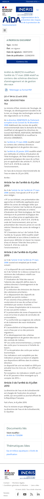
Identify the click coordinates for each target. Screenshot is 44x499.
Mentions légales (18, 483)
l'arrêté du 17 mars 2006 (17, 142)
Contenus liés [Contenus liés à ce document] (22, 61)
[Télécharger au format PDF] (18, 90)
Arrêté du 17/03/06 (15, 435)
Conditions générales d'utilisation (16, 485)
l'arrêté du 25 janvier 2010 (18, 151)
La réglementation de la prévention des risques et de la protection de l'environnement (21, 17)
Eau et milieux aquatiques (17, 450)
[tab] (4, 30)
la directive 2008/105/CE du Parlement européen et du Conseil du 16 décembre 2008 (21, 122)
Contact (6, 483)
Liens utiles (35, 485)
